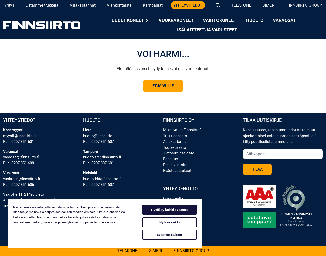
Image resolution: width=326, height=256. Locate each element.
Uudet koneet (130, 20)
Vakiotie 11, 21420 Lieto (23, 194)
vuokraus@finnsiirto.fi (21, 179)
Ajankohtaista (119, 5)
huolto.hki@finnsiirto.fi (102, 179)
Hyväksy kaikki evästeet (169, 210)
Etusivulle (163, 86)
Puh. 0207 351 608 (18, 163)
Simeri (268, 5)
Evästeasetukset (177, 170)
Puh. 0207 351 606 (18, 184)
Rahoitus (170, 159)
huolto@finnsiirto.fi (99, 135)
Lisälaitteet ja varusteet (205, 29)
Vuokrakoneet (176, 20)
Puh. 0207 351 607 (98, 141)
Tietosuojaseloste (178, 153)
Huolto (254, 20)
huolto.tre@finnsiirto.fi (102, 157)
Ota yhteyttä (173, 198)
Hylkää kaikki (169, 222)
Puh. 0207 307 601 (98, 163)
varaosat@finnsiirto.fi (21, 157)
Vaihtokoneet (219, 20)
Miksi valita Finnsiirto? (182, 130)
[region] (105, 223)
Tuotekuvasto (174, 147)
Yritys (9, 5)
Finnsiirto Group (304, 5)
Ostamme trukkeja (41, 5)
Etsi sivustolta (175, 165)
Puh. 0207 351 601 (18, 141)
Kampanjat (153, 5)
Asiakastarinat (83, 5)
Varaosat (284, 20)
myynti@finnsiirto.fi (19, 135)
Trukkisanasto (175, 135)
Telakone (241, 5)
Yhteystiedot (187, 5)
